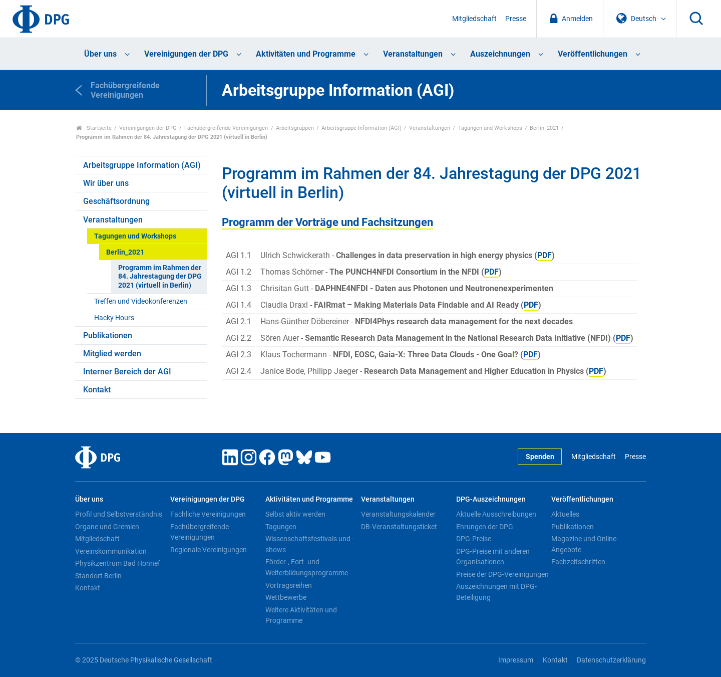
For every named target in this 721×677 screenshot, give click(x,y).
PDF (544, 255)
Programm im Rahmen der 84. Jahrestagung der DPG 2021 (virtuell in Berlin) (160, 277)
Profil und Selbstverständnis (118, 514)
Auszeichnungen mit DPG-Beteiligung (496, 591)
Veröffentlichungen (592, 54)
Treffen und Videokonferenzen (140, 301)
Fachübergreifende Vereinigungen (226, 128)
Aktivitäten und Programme (305, 54)
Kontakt (97, 389)
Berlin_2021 (544, 128)
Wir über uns (106, 183)
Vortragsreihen (288, 585)
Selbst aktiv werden (295, 514)
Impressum (515, 660)
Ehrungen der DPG (484, 527)
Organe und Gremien (107, 527)
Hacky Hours (114, 318)
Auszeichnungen (500, 54)
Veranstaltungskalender (398, 514)
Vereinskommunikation (111, 551)
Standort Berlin (98, 576)
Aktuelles (565, 514)
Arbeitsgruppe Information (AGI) (361, 128)
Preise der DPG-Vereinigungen (502, 574)
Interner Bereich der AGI (127, 371)
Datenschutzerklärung (611, 660)
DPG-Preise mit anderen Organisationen (493, 556)
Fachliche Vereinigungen (208, 514)
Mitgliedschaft (474, 19)
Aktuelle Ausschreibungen (496, 514)
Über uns (100, 54)
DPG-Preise (473, 539)
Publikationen (107, 335)
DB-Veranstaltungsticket (399, 527)
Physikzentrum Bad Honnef (117, 563)
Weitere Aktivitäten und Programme (301, 615)
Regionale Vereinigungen (208, 550)
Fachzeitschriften (578, 562)
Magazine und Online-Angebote (584, 544)
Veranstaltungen (413, 54)
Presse (515, 19)
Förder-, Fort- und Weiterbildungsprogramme (306, 567)
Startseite (94, 128)
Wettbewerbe (285, 597)
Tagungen (280, 527)
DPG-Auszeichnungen (491, 499)
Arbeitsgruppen (295, 128)
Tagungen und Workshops (490, 128)
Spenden (540, 457)
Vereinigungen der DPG (186, 54)
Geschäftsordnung (116, 201)
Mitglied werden (112, 353)
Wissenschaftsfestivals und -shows (309, 544)
